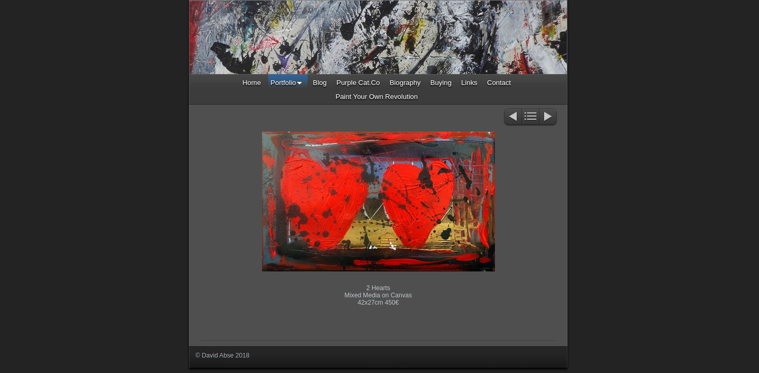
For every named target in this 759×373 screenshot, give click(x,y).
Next (548, 117)
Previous (512, 117)
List (530, 117)
